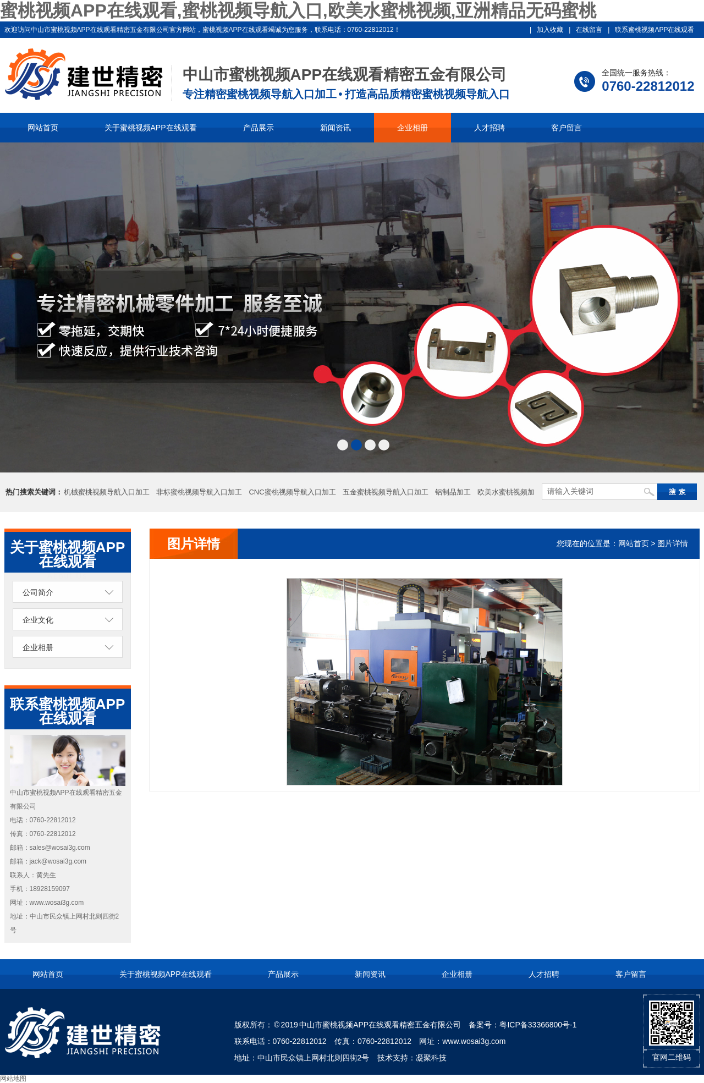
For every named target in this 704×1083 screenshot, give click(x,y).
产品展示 (258, 127)
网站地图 (13, 1078)
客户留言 (566, 127)
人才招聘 (489, 127)
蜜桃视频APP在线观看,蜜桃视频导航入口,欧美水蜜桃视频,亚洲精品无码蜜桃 (298, 10)
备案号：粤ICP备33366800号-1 (522, 1024)
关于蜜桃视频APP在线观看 (151, 127)
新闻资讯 (335, 127)
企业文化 (38, 619)
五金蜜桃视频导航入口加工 (385, 492)
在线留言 (589, 30)
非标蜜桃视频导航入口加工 (199, 492)
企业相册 (412, 127)
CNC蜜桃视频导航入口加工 (292, 492)
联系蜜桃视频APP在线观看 (654, 30)
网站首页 (43, 127)
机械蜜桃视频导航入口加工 (107, 492)
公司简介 (38, 592)
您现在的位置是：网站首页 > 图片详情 (623, 543)
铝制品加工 (453, 492)
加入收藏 (550, 30)
